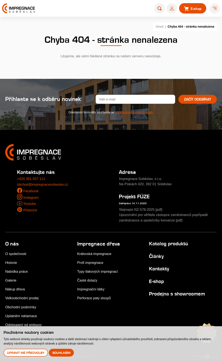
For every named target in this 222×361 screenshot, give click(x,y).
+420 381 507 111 (31, 179)
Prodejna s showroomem (177, 292)
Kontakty (159, 268)
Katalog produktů (168, 243)
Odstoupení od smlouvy (23, 322)
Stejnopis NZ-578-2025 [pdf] (141, 209)
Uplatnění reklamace (21, 314)
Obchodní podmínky (21, 305)
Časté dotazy (87, 279)
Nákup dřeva (15, 288)
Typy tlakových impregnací (97, 270)
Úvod (160, 26)
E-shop (156, 280)
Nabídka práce (16, 270)
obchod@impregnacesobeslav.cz (42, 185)
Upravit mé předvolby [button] (25, 352)
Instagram (31, 198)
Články (156, 255)
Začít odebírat (197, 99)
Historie (11, 262)
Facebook (31, 191)
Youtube (29, 204)
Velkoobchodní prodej (22, 296)
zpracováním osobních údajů (134, 112)
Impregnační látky (91, 288)
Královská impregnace (94, 253)
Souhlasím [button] (61, 352)
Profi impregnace (90, 262)
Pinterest (30, 210)
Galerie (11, 279)
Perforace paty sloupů (94, 296)
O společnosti (16, 253)
